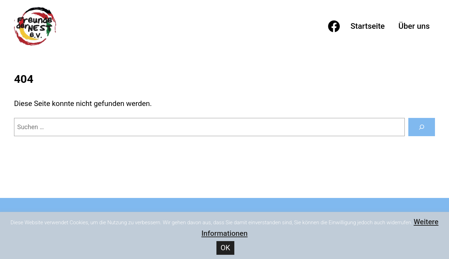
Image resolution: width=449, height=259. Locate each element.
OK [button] (225, 248)
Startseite (367, 26)
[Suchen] (421, 127)
